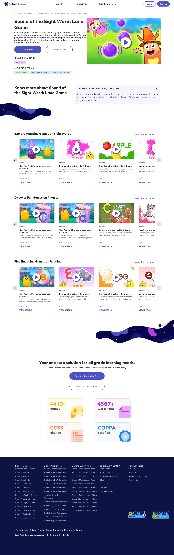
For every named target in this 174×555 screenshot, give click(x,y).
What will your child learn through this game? (117, 88)
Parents (60, 3)
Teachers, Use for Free (87, 386)
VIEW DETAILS (25, 182)
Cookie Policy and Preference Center (64, 530)
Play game (28, 49)
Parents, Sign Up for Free (87, 376)
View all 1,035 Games (145, 134)
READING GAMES (40, 72)
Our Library (107, 3)
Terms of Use (22, 530)
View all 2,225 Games (145, 198)
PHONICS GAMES (60, 72)
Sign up (163, 4)
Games (29, 13)
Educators (83, 3)
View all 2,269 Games (145, 262)
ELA (35, 13)
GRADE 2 (20, 62)
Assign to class (59, 49)
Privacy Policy (37, 530)
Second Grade (45, 13)
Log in (149, 4)
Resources (19, 13)
